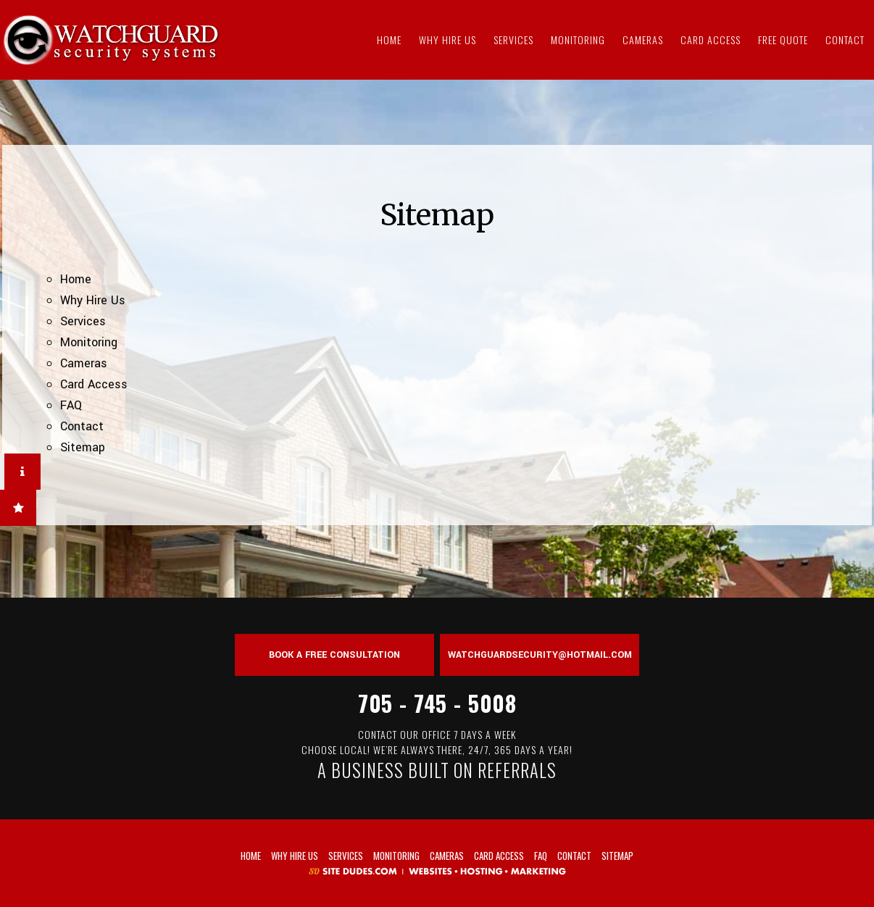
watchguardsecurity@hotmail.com (540, 654)
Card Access (711, 39)
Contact (845, 39)
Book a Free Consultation (334, 654)
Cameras (643, 39)
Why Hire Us (447, 39)
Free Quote (783, 39)
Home (389, 39)
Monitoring (578, 39)
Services (513, 39)
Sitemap (82, 447)
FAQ (71, 405)
